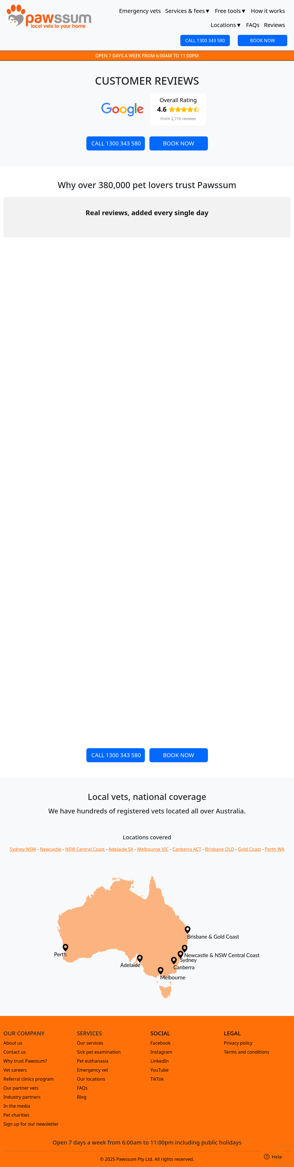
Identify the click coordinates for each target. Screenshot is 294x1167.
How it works (268, 11)
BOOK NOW (262, 40)
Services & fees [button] (187, 11)
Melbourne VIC (153, 849)
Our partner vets (21, 1088)
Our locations (91, 1079)
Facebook (161, 1043)
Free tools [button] (230, 11)
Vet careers (15, 1070)
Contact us (14, 1052)
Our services (90, 1043)
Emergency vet (92, 1070)
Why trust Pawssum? (25, 1061)
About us (12, 1043)
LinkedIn (160, 1061)
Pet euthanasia (92, 1061)
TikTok (157, 1079)
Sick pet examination (99, 1052)
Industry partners (22, 1097)
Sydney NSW (23, 849)
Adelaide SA (121, 849)
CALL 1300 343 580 (205, 40)
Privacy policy (238, 1043)
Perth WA (274, 849)
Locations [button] (226, 25)
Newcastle (50, 849)
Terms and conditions (246, 1052)
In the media (16, 1106)
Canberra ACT (186, 849)
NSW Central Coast (85, 849)
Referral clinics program (28, 1079)
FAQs (253, 25)
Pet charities (16, 1115)
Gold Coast (249, 849)
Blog (81, 1097)
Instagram (161, 1052)
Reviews (274, 25)
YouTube (160, 1070)
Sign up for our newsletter (31, 1124)
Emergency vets (140, 11)
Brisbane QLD (219, 849)
